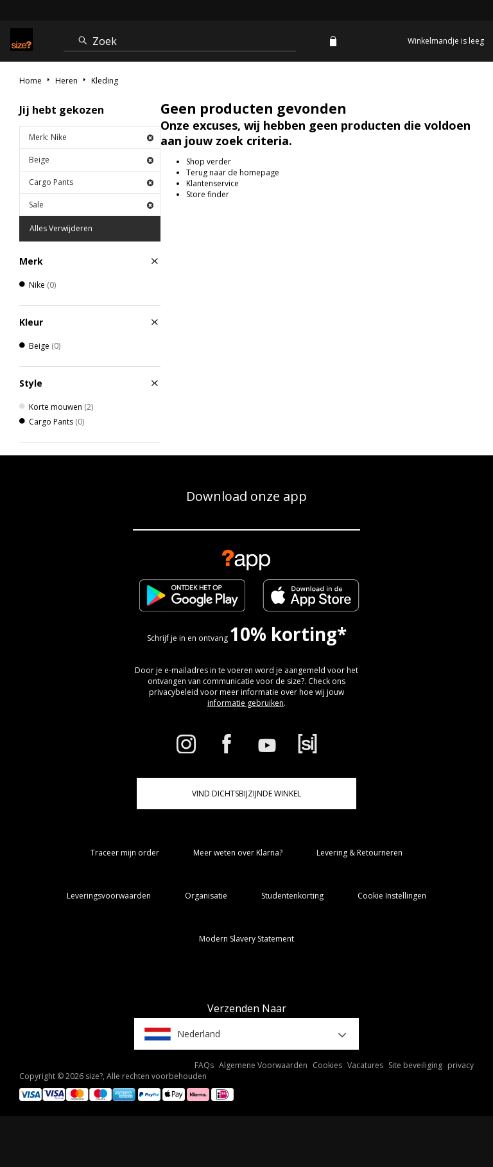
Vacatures (365, 1065)
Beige (91, 159)
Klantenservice (212, 183)
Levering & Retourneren (359, 852)
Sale (91, 204)
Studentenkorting (292, 895)
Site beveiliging (415, 1065)
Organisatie (206, 895)
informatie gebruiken (245, 703)
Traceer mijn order (125, 852)
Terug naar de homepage (232, 172)
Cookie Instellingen (392, 895)
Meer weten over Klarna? (237, 852)
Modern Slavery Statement (246, 938)
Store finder (207, 194)
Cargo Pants (91, 182)
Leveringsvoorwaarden (109, 895)
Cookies (327, 1065)
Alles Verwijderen (61, 228)
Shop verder (208, 161)
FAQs (204, 1065)
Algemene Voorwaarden (263, 1065)
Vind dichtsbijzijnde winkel (246, 793)
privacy (460, 1065)
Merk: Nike (91, 137)
